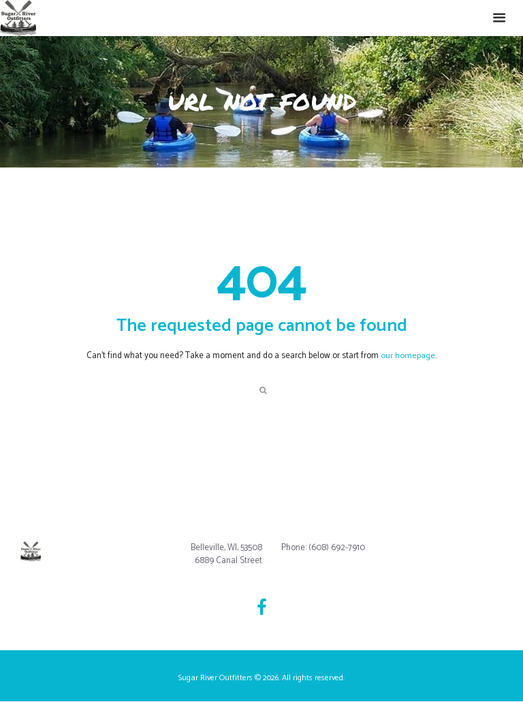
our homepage (408, 356)
